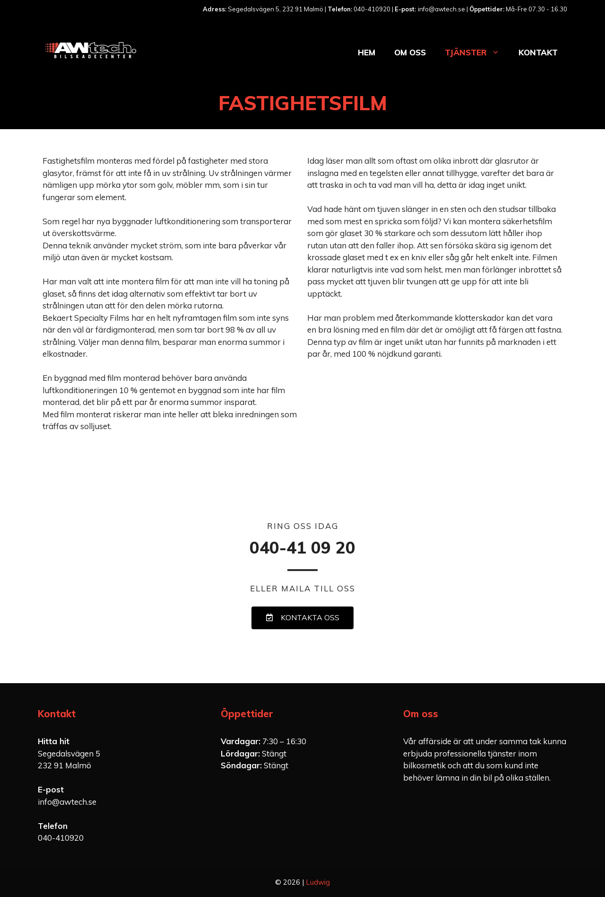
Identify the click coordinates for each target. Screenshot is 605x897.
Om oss (410, 52)
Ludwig (318, 882)
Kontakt (538, 52)
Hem (366, 52)
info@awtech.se (67, 802)
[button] (302, 618)
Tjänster (477, 52)
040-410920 (61, 838)
